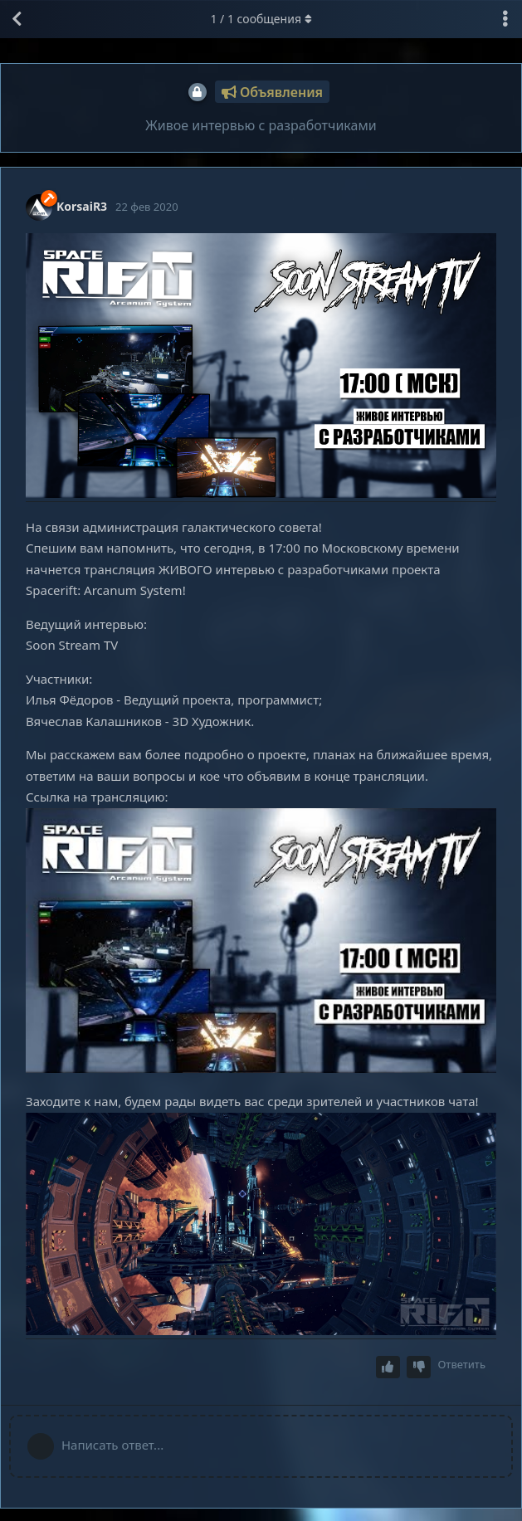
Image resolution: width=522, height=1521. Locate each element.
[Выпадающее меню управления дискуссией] (505, 19)
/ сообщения (260, 19)
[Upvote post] (388, 1367)
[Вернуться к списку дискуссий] (16, 19)
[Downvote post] (419, 1367)
